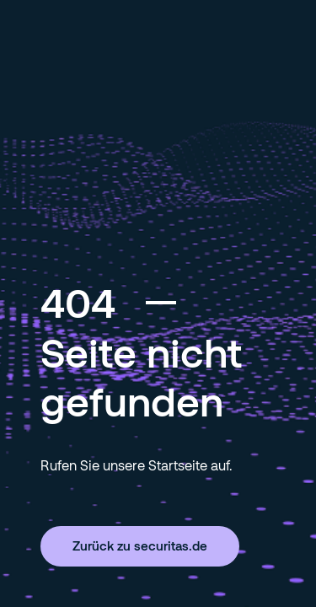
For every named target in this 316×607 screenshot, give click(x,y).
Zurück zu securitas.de (139, 545)
